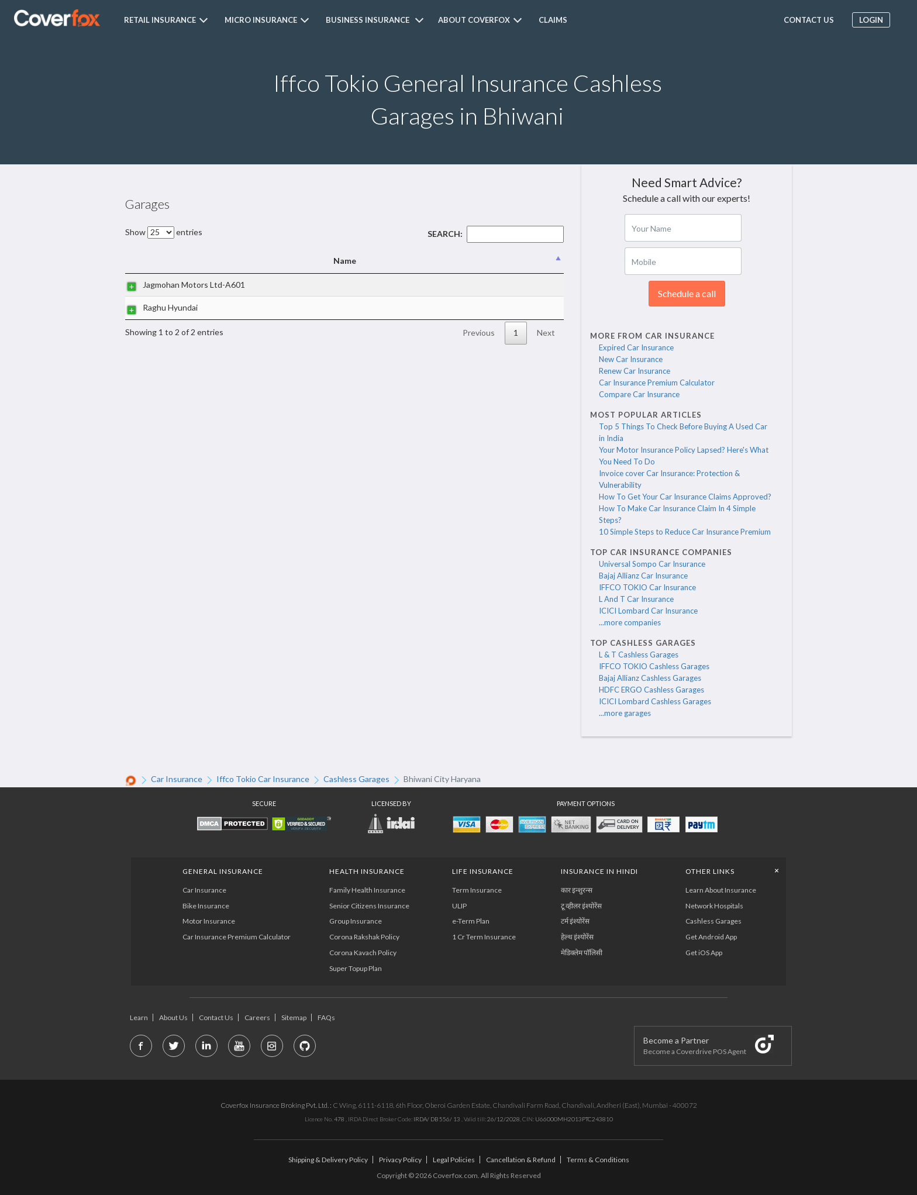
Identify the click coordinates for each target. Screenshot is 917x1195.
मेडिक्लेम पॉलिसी (581, 952)
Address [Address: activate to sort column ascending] (360, 261)
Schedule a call (687, 293)
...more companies (630, 622)
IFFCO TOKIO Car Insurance (647, 587)
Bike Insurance (205, 905)
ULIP (459, 905)
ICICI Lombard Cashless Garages (655, 701)
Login (870, 20)
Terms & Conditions (598, 1159)
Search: (496, 234)
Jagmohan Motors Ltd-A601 (182, 285)
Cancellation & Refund (521, 1159)
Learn (139, 1017)
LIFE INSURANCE (482, 871)
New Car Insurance (631, 359)
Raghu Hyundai (158, 307)
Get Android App (711, 936)
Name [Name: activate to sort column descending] (188, 261)
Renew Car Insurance (634, 371)
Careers (257, 1017)
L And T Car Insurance (636, 599)
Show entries (163, 232)
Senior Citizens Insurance (369, 905)
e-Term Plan (470, 921)
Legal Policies (454, 1159)
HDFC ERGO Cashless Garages (651, 689)
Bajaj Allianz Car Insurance (643, 575)
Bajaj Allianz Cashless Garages (650, 678)
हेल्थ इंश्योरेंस (577, 936)
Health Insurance (367, 871)
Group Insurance (355, 921)
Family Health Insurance (367, 890)
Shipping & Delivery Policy (328, 1159)
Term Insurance (477, 890)
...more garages (625, 713)
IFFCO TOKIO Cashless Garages (654, 666)
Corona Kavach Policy (363, 952)
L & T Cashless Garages (638, 654)
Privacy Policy (400, 1159)
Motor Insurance (208, 921)
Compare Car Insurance (639, 394)
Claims (553, 20)
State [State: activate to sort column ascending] (540, 261)
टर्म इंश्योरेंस (575, 921)
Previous (479, 333)
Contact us (807, 20)
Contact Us (216, 1017)
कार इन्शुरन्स (576, 890)
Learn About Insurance (720, 890)
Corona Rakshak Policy (364, 936)
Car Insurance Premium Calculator (657, 382)
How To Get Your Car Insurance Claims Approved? (685, 496)
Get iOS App (703, 952)
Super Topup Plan (355, 968)
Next (546, 333)
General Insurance (222, 871)
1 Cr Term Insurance (484, 936)
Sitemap (293, 1017)
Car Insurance (204, 890)
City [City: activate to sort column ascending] (493, 261)
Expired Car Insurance (636, 347)
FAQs (326, 1017)
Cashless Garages (713, 921)
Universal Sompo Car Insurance (652, 564)
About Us (173, 1017)
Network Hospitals (714, 905)
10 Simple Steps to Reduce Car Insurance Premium (685, 531)
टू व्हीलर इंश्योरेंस (581, 905)
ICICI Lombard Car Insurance (648, 610)
